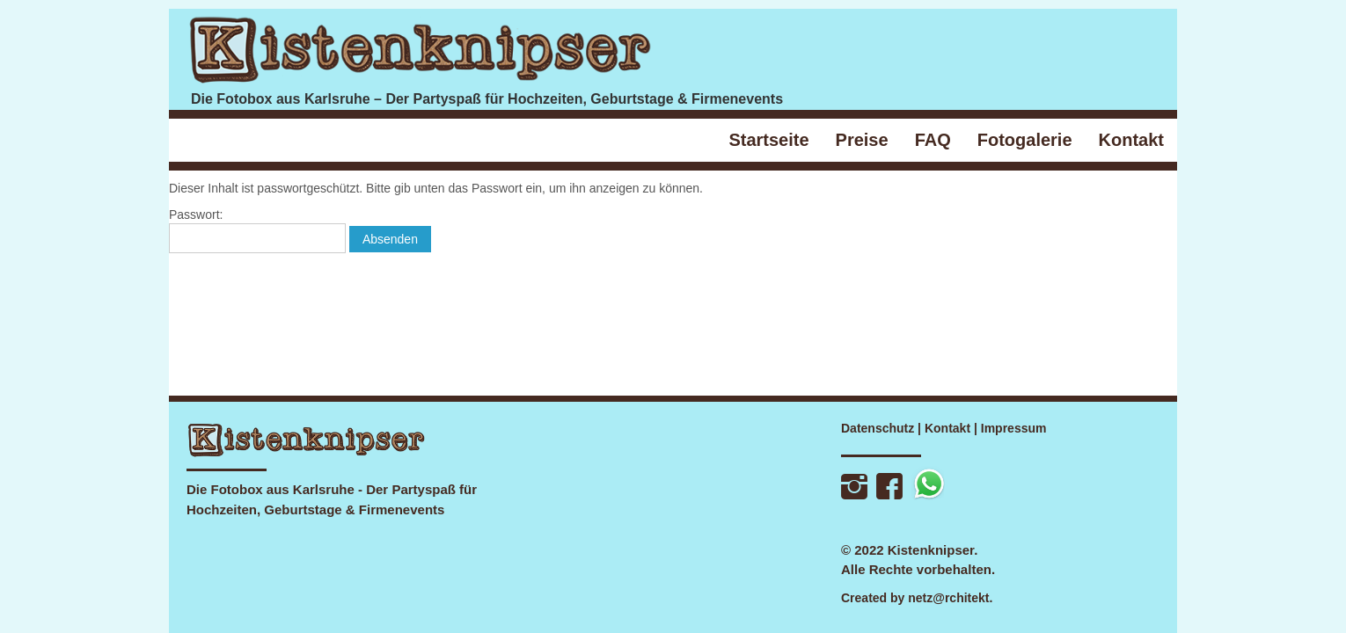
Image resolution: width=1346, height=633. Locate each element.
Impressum (1014, 428)
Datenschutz (877, 428)
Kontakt (947, 428)
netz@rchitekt (948, 598)
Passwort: (257, 230)
